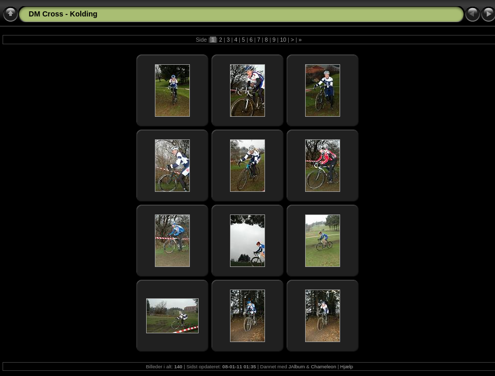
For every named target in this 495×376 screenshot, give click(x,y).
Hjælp (346, 366)
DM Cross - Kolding (63, 14)
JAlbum (296, 366)
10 (283, 40)
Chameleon (323, 366)
